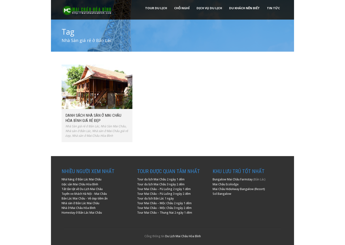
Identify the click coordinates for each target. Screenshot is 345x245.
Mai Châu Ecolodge (226, 184)
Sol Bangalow (222, 193)
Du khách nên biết (244, 8)
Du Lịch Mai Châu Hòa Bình (183, 236)
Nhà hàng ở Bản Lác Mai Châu (81, 179)
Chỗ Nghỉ (181, 8)
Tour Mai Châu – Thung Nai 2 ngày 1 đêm (164, 212)
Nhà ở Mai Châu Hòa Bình (79, 208)
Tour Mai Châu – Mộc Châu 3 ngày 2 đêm (164, 208)
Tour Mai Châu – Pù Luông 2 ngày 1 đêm (164, 189)
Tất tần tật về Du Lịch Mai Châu (82, 189)
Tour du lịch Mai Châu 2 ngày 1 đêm (161, 179)
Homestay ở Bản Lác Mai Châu (82, 212)
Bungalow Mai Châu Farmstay (232, 179)
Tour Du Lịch (156, 8)
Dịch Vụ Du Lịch (209, 8)
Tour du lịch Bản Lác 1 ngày (155, 198)
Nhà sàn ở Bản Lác (78, 131)
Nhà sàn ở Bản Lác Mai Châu (80, 203)
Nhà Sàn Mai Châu (113, 126)
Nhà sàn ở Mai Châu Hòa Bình (92, 135)
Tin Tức (273, 8)
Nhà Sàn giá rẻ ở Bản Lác (82, 126)
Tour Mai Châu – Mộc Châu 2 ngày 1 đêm (164, 203)
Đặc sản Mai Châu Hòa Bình (80, 184)
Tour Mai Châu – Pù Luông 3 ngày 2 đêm (164, 193)
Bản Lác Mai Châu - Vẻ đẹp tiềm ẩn (85, 198)
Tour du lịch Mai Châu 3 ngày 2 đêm (161, 184)
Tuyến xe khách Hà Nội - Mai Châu (84, 193)
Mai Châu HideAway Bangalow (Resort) (239, 189)
